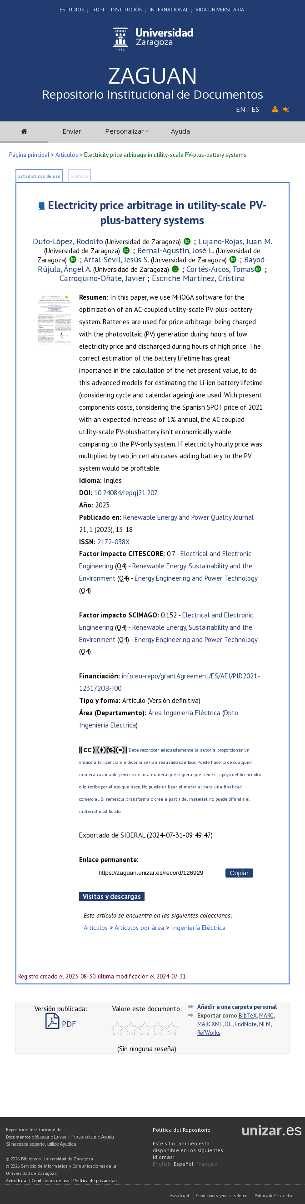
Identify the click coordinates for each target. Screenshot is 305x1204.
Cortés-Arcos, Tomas (220, 269)
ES (255, 109)
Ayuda (180, 130)
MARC (266, 1015)
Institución (127, 9)
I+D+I (97, 9)
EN (240, 109)
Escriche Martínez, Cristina (198, 278)
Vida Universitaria (219, 9)
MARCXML (209, 1024)
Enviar (71, 130)
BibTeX (248, 1015)
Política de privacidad (95, 1181)
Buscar (42, 1136)
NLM (264, 1024)
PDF (60, 1023)
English (162, 1163)
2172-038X (113, 541)
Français (206, 1163)
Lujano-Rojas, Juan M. (235, 241)
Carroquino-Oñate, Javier (102, 278)
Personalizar (124, 130)
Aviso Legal (179, 1195)
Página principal (29, 155)
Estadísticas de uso (39, 176)
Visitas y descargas (112, 896)
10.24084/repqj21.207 (126, 492)
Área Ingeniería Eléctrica (184, 712)
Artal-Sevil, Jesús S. (116, 259)
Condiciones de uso (50, 1181)
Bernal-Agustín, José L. (175, 250)
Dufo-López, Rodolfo (68, 241)
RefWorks (208, 1033)
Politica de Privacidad (274, 1195)
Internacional (169, 9)
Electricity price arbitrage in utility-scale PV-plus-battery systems (157, 212)
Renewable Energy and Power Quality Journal (188, 517)
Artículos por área (139, 927)
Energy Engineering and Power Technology (196, 578)
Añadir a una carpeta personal (237, 1007)
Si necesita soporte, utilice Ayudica (41, 1144)
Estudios (72, 9)
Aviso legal (17, 1181)
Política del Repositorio (181, 1129)
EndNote (246, 1024)
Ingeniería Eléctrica (198, 927)
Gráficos (79, 176)
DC (228, 1024)
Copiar (239, 873)
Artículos (66, 155)
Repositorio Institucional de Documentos (152, 94)
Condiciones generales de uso (221, 1195)
